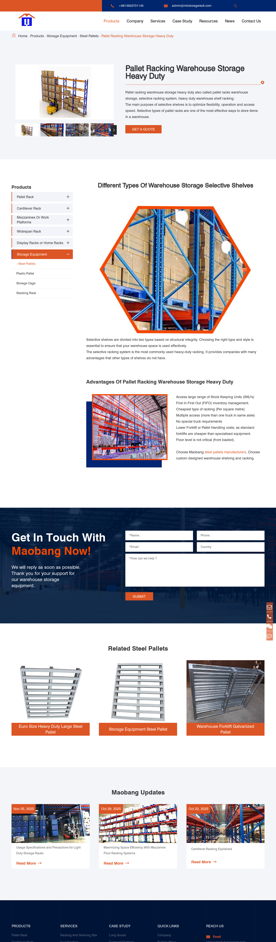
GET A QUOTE (143, 128)
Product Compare (170, 886)
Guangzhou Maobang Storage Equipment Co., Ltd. (64, 935)
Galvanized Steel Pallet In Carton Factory (131, 896)
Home (22, 36)
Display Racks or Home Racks (40, 242)
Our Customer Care (73, 879)
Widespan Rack (29, 230)
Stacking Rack (26, 292)
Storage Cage (25, 282)
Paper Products (119, 879)
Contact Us (251, 21)
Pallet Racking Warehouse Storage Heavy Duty (137, 36)
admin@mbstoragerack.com (191, 5)
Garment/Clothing (121, 845)
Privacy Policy (255, 935)
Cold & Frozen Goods (124, 852)
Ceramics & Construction (126, 865)
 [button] (114, 130)
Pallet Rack (25, 196)
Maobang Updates (138, 695)
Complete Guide (169, 879)
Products (111, 21)
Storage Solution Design (77, 852)
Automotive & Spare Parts (127, 859)
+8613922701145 (131, 5)
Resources (208, 21)
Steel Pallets (89, 36)
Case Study (182, 21)
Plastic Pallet (25, 272)
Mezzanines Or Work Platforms (33, 218)
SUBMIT (139, 500)
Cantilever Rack (29, 207)
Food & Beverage (121, 872)
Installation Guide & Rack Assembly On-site (77, 862)
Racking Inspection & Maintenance (84, 872)
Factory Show (167, 845)
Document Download (172, 852)
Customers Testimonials (125, 914)
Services (157, 21)
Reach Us (215, 829)
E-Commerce (118, 907)
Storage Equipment (62, 36)
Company (135, 21)
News (230, 21)
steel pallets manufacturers (225, 355)
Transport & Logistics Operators (131, 886)
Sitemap (235, 935)
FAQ (160, 865)
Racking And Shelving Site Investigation (78, 841)
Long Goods (117, 838)
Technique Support (171, 859)
